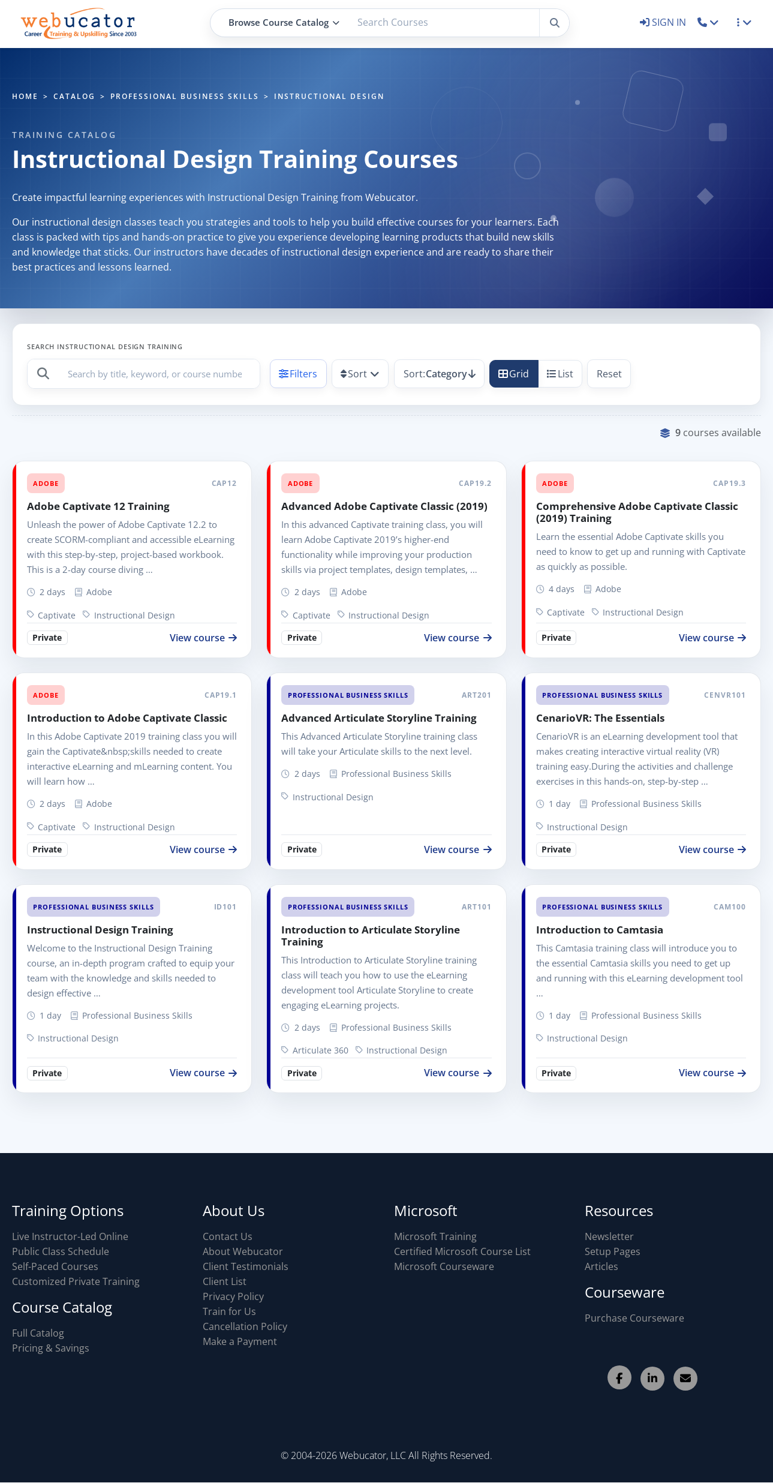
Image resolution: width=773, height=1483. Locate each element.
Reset (609, 373)
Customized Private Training (76, 1281)
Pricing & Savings (50, 1348)
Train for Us (229, 1311)
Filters (298, 373)
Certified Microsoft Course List (462, 1251)
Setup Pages (612, 1251)
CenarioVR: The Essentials (600, 718)
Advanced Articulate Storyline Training (379, 718)
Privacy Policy (233, 1296)
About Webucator (243, 1251)
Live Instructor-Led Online (70, 1236)
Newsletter (609, 1236)
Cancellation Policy (245, 1326)
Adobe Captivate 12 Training (98, 506)
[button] (708, 22)
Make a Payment (240, 1341)
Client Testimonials (245, 1266)
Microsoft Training (435, 1236)
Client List (224, 1281)
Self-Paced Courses (55, 1266)
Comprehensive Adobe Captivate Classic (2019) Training (637, 512)
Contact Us (227, 1236)
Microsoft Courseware (444, 1266)
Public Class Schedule (60, 1251)
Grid (513, 373)
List (560, 373)
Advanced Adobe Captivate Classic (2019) (384, 506)
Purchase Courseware (634, 1318)
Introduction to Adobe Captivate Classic (127, 718)
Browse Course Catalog (283, 22)
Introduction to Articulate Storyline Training (370, 935)
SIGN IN (664, 22)
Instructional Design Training (100, 929)
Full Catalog (38, 1333)
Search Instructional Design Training (105, 346)
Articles (601, 1266)
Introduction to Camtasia (599, 929)
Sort (354, 373)
